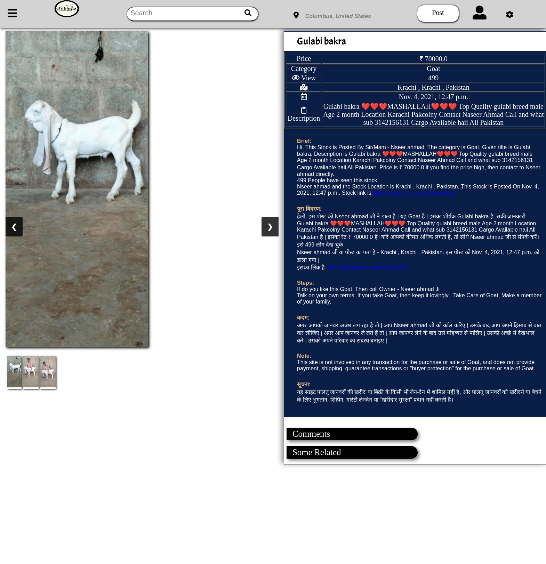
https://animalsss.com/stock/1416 (414, 193)
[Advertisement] (208, 514)
